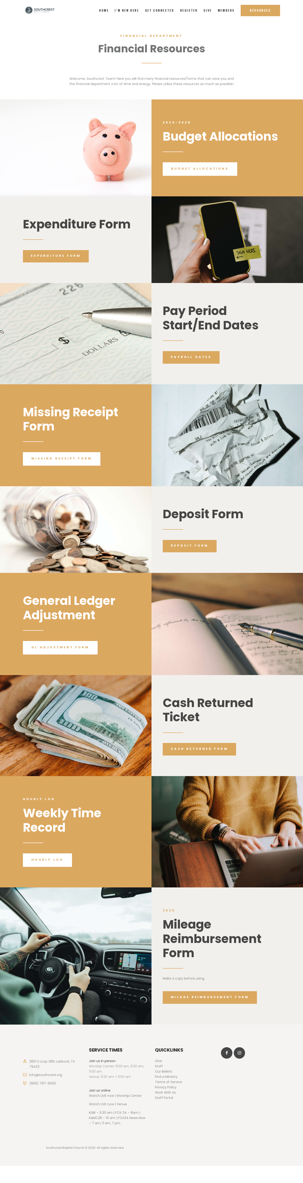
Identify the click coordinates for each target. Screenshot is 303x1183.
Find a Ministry (166, 1076)
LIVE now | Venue (114, 1104)
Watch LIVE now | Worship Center (115, 1095)
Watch (94, 1104)
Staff (159, 1066)
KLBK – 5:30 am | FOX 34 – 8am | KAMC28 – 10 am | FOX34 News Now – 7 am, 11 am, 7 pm (117, 1117)
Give (158, 1061)
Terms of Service (168, 1082)
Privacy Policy (165, 1087)
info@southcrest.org (45, 1075)
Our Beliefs (163, 1071)
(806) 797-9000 (42, 1083)
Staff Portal (164, 1097)
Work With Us (165, 1092)
